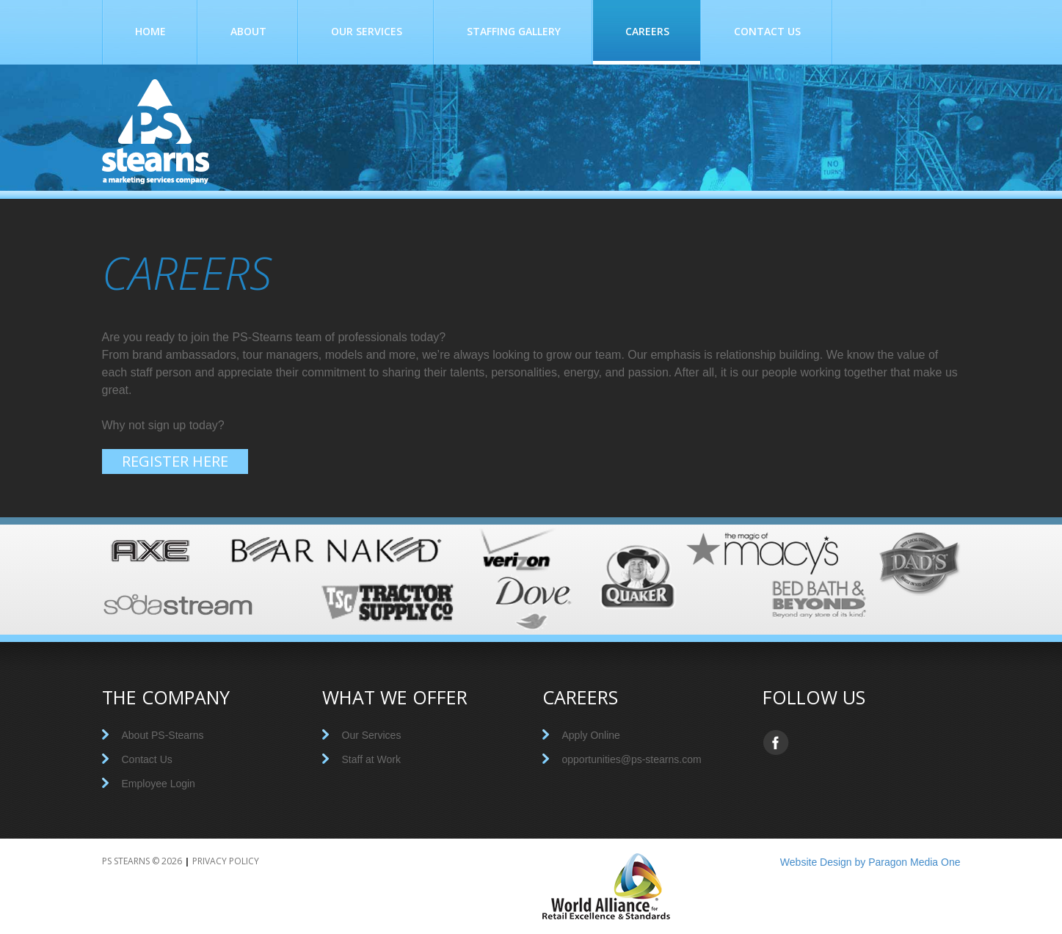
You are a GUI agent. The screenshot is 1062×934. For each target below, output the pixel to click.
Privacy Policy (225, 861)
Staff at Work (371, 759)
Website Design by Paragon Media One (870, 862)
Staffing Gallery (514, 31)
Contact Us (767, 31)
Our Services (366, 31)
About (248, 31)
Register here (175, 461)
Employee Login (158, 783)
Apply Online (591, 735)
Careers (647, 32)
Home (150, 31)
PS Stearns (126, 861)
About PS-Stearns (163, 735)
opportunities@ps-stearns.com (632, 759)
